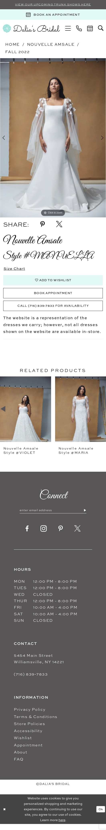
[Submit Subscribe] (84, 515)
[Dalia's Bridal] (31, 29)
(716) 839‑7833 (31, 680)
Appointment (28, 750)
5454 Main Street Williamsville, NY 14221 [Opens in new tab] (39, 664)
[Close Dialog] (4, 815)
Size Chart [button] (15, 269)
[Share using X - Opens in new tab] (59, 224)
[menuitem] (68, 29)
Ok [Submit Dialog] (100, 815)
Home (12, 44)
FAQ (19, 765)
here (62, 826)
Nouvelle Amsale (51, 44)
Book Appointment (53, 296)
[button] (68, 29)
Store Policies (29, 729)
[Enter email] (53, 515)
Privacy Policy (29, 715)
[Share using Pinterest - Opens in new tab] (42, 225)
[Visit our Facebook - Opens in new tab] (27, 535)
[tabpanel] (53, 138)
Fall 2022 (17, 52)
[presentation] (25, 414)
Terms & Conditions (36, 722)
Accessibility (28, 736)
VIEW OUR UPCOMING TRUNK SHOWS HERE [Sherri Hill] (53, 5)
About (20, 758)
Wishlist (23, 743)
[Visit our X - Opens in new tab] (77, 534)
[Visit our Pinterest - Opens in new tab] (60, 535)
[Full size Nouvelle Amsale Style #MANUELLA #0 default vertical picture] (53, 138)
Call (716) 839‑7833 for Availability (53, 310)
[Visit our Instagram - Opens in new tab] (43, 534)
